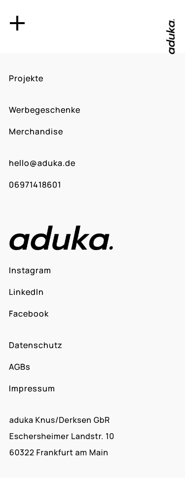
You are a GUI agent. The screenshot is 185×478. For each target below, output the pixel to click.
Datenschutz (36, 345)
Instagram (30, 270)
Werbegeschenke (44, 109)
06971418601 (35, 184)
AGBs (20, 366)
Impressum (32, 388)
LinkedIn (26, 292)
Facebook (29, 313)
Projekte (26, 78)
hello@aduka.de (42, 163)
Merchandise (36, 131)
